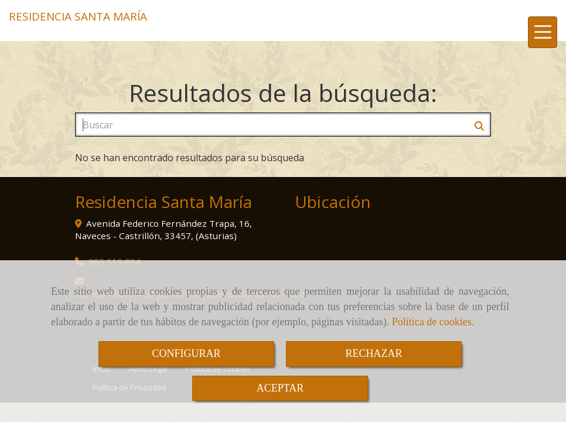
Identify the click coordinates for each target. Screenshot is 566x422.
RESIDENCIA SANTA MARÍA (78, 16)
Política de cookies (432, 322)
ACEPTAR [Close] (280, 388)
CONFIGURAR (186, 353)
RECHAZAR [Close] (373, 353)
